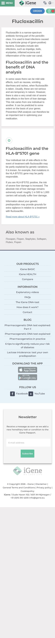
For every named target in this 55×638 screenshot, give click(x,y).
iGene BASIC (27, 269)
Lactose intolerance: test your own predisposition (27, 354)
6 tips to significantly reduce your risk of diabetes (27, 345)
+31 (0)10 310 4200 (20, 497)
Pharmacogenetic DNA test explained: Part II (28, 327)
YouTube (39, 393)
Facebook (22, 393)
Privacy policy (44, 487)
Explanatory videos (27, 292)
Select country (51, 3)
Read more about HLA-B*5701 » (22, 216)
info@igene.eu (37, 497)
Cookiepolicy (27, 491)
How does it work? (27, 307)
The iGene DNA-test (27, 302)
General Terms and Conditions (19, 487)
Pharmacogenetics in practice (27, 338)
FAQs (27, 297)
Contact (27, 312)
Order (37, 11)
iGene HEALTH (27, 274)
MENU (9, 3)
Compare (27, 279)
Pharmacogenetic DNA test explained (27, 333)
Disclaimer (41, 484)
